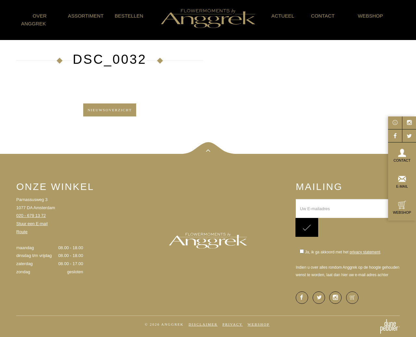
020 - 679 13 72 (31, 215)
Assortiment (86, 16)
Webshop (370, 16)
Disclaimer (202, 324)
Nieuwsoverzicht (109, 110)
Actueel (282, 16)
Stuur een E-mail (32, 223)
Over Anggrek (34, 19)
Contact (322, 16)
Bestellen (129, 16)
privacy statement (365, 252)
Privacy (232, 324)
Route (22, 231)
